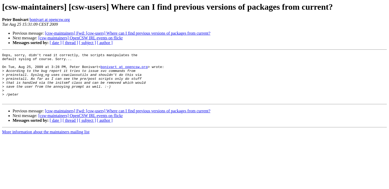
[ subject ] (87, 42)
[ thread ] (70, 42)
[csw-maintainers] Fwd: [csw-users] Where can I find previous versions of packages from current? (128, 33)
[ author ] (105, 42)
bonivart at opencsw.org (50, 19)
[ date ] (56, 42)
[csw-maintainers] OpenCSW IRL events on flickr (80, 38)
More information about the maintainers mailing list (45, 141)
